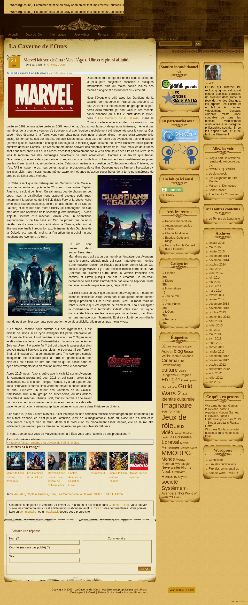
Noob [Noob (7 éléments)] (166, 471)
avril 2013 (215, 338)
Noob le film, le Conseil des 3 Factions (180, 247)
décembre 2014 (219, 256)
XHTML (180, 590)
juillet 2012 (216, 377)
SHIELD (99, 494)
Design (74, 592)
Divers (169, 280)
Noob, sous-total (228, 429)
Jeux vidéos (82, 34)
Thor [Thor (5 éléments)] (180, 493)
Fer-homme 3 (97, 473)
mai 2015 (215, 247)
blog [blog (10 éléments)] (178, 351)
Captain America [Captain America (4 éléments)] (181, 356)
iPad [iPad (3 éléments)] (164, 411)
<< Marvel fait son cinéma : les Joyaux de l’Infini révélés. (43, 442)
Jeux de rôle (34, 34)
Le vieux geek (218, 173)
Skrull (110, 494)
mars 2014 (216, 290)
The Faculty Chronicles (224, 194)
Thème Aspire (106, 592)
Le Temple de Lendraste (224, 218)
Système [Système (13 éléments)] (172, 488)
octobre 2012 (217, 364)
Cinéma (122, 34)
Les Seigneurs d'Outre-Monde (224, 179)
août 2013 (215, 321)
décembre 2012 (219, 356)
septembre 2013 (219, 316)
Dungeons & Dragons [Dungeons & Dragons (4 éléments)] (176, 375)
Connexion (216, 460)
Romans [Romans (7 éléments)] (169, 476)
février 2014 (216, 295)
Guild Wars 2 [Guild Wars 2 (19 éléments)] (177, 390)
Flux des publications (222, 464)
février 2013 (216, 347)
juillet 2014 (216, 273)
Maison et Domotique (222, 185)
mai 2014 (215, 282)
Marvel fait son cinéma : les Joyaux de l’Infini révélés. (56, 479)
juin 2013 (215, 330)
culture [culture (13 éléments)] (170, 370)
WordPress (140, 589)
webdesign (243, 601)
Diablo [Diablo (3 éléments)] (182, 370)
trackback (52, 511)
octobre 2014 (217, 264)
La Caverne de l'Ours (38, 46)
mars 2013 (216, 343)
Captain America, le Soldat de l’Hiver (75, 479)
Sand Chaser (217, 190)
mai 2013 (215, 334)
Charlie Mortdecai (176, 233)
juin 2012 (215, 382)
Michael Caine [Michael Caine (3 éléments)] (188, 447)
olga (208, 412)
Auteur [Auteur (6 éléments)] (167, 351)
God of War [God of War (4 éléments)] (169, 387)
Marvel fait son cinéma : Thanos (118, 477)
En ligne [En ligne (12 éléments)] (171, 380)
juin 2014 (215, 277)
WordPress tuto (138, 592)
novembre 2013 (219, 308)
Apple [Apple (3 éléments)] (188, 346)
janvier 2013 (217, 351)
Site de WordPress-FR (223, 473)
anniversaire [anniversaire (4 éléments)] (175, 346)
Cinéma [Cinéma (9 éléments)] (170, 360)
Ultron (119, 494)
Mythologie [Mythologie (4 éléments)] (182, 463)
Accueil (13, 34)
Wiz (211, 83)
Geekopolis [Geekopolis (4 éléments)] (189, 380)
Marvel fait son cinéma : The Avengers (15, 477)
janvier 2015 (217, 251)
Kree (53, 494)
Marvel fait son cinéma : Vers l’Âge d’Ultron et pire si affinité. (76, 59)
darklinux (211, 433)
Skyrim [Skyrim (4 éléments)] (182, 477)
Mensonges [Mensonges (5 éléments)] (171, 447)
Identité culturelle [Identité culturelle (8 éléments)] (178, 399)
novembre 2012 (219, 360)
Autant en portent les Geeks (178, 227)
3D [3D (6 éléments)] (164, 346)
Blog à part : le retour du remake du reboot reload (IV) (224, 161)
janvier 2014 (217, 299)
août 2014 (215, 269)
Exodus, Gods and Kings (177, 239)
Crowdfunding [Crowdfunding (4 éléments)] (171, 365)
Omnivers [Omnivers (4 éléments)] (179, 472)
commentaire (28, 511)
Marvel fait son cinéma (60, 73)
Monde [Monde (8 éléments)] (168, 459)
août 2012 (215, 373)
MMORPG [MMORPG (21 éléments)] (176, 453)
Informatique (58, 34)
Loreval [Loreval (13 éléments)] (170, 442)
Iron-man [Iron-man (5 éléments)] (175, 411)
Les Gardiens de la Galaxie (118, 118)
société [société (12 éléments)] (170, 482)
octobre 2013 (217, 312)
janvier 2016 (217, 242)
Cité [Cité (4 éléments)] (181, 361)
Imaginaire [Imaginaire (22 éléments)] (177, 405)
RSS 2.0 (98, 508)
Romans (103, 34)
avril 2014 (215, 286)
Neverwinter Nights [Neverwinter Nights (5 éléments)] (176, 467)
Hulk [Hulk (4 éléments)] (185, 394)
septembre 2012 (219, 369)
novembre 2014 (219, 260)
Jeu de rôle (172, 296)
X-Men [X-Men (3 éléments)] (177, 497)
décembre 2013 (219, 303)
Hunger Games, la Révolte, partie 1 (221, 407)
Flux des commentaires (224, 468)
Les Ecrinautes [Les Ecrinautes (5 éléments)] (180, 437)
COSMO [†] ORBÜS (222, 169)
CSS (191, 590)
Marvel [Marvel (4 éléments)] (184, 443)
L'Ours (61, 64)
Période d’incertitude (178, 221)
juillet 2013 (216, 325)
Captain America (37, 494)
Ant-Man (19, 494)
